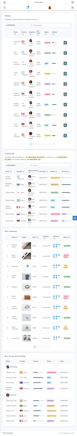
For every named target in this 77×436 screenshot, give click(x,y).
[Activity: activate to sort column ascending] (54, 33)
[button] (7, 245)
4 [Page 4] (42, 144)
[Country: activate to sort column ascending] (24, 33)
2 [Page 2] (34, 144)
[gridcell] (7, 246)
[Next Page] (50, 144)
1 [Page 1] (34, 346)
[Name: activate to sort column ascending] (16, 33)
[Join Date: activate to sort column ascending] (39, 33)
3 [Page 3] (38, 144)
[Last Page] (53, 144)
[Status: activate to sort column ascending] (47, 33)
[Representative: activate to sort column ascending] (31, 33)
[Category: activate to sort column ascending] (46, 237)
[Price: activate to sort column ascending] (36, 237)
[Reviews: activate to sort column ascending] (57, 237)
